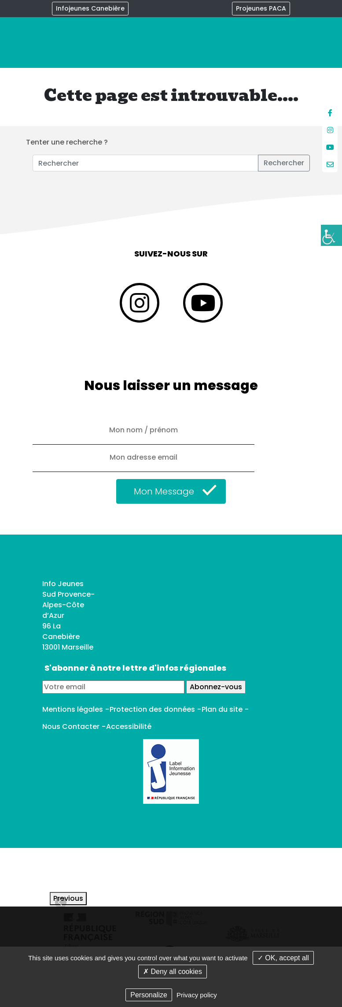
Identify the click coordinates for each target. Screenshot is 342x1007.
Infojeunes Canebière (90, 8)
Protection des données (152, 709)
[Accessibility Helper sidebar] (331, 235)
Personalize (148, 995)
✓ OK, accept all (283, 958)
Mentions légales (72, 709)
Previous (68, 898)
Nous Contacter (70, 726)
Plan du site (222, 709)
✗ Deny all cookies (172, 971)
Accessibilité (128, 726)
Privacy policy (197, 995)
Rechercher (284, 163)
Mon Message (164, 491)
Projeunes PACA (261, 8)
